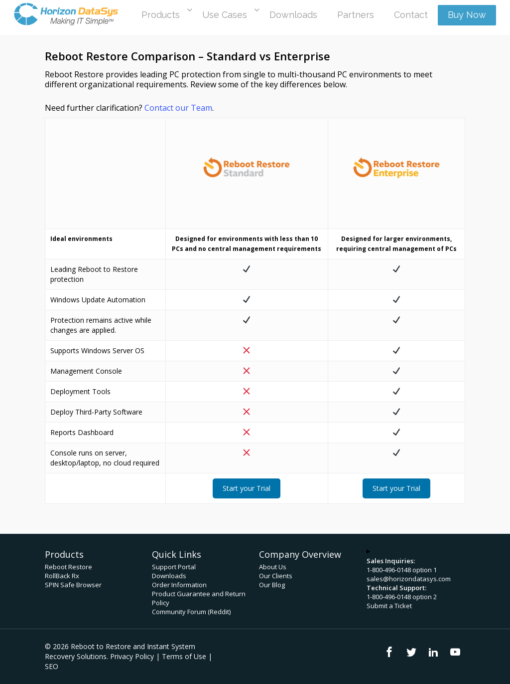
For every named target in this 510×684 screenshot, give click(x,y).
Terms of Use (184, 656)
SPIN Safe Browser (73, 584)
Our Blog (272, 584)
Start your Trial (246, 488)
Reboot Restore (68, 566)
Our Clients (275, 575)
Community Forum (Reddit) (191, 611)
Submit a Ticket (389, 605)
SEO (51, 666)
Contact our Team (178, 107)
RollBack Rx (62, 575)
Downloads (169, 575)
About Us (272, 566)
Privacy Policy (132, 656)
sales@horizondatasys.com (409, 578)
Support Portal (174, 566)
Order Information (179, 584)
